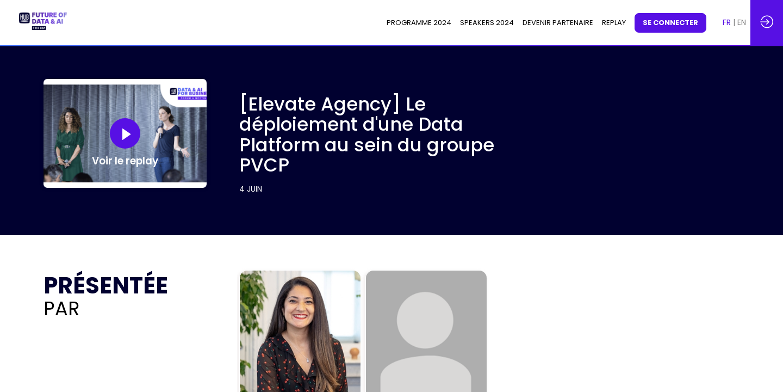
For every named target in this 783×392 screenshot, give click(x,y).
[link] (419, 23)
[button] (670, 23)
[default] (614, 23)
